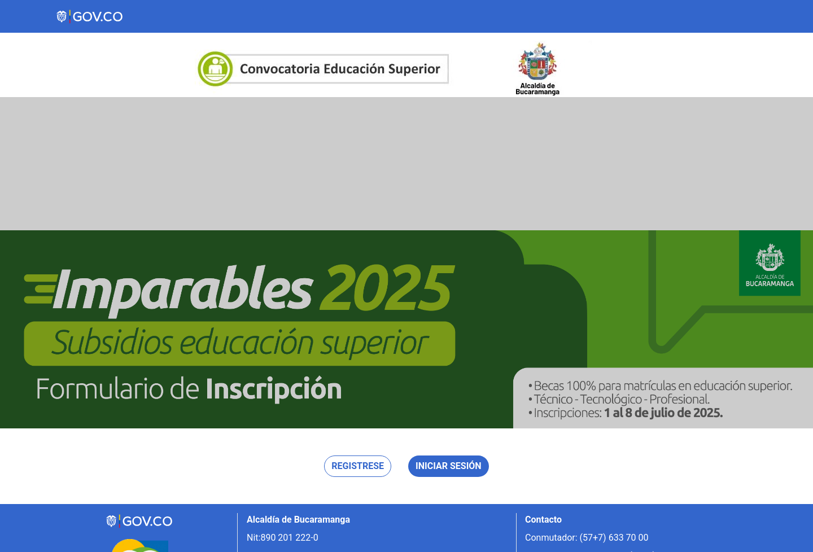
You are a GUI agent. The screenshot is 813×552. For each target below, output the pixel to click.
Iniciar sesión (449, 466)
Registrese (357, 466)
